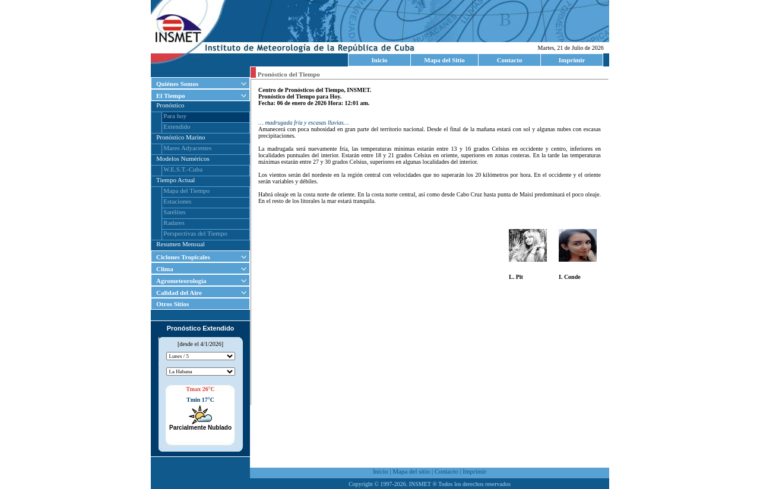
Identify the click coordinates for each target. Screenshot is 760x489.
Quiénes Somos (177, 83)
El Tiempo (170, 95)
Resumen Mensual (180, 243)
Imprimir (572, 59)
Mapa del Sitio (444, 59)
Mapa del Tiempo (186, 190)
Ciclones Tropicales (183, 257)
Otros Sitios (170, 303)
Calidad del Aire (179, 292)
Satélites (174, 211)
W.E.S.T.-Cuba (182, 169)
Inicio (380, 59)
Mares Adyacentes (187, 147)
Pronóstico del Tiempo (288, 74)
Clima (164, 268)
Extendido (176, 126)
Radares (173, 222)
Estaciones (177, 201)
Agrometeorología (181, 280)
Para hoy (174, 115)
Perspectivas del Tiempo (195, 233)
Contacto (509, 59)
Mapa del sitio (411, 471)
